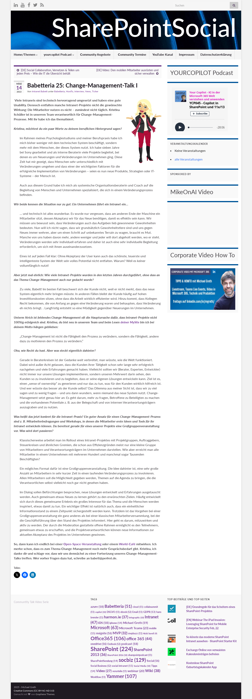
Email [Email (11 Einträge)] (137, 611)
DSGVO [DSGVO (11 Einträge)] (113, 611)
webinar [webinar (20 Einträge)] (136, 671)
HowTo (69, 91)
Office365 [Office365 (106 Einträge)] (108, 638)
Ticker (95, 91)
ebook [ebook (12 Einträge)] (126, 611)
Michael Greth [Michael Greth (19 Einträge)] (135, 622)
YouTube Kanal (162, 54)
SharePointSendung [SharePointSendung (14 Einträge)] (104, 660)
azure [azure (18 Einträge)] (97, 606)
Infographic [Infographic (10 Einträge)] (136, 617)
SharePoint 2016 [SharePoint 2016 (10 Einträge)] (117, 655)
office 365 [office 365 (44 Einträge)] (139, 638)
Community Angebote (95, 54)
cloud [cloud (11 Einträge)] (138, 606)
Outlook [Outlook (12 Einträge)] (113, 644)
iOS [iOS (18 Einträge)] (103, 622)
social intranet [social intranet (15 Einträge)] (122, 665)
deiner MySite (130, 322)
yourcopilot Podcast (59, 54)
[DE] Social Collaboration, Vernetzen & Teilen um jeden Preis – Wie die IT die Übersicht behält (48, 71)
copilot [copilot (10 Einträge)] (100, 612)
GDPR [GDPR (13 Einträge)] (149, 611)
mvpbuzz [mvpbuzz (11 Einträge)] (135, 633)
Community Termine (131, 54)
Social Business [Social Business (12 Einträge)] (101, 665)
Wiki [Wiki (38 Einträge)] (152, 670)
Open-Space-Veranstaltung (82, 544)
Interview (79, 91)
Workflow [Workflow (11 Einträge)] (98, 677)
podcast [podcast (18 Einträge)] (129, 644)
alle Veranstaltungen (189, 159)
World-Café (127, 544)
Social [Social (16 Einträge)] (153, 660)
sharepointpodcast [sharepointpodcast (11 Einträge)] (140, 655)
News (88, 91)
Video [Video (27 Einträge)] (104, 671)
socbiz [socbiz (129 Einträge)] (132, 660)
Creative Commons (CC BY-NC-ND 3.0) (34, 690)
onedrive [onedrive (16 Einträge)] (99, 644)
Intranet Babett (39, 91)
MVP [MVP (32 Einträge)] (120, 633)
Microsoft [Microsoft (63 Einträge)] (104, 627)
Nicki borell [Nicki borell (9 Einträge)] (150, 633)
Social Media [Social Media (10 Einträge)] (142, 666)
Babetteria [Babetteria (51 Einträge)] (118, 606)
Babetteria (59, 91)
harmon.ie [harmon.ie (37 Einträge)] (116, 617)
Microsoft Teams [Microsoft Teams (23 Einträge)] (133, 628)
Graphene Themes (45, 694)
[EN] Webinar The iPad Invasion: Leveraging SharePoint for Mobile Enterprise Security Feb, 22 (206, 624)
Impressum (186, 54)
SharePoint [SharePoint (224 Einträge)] (112, 648)
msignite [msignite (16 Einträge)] (104, 633)
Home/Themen (26, 54)
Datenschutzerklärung (216, 54)
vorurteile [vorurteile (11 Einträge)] (119, 671)
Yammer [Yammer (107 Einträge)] (121, 676)
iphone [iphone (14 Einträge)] (115, 622)
